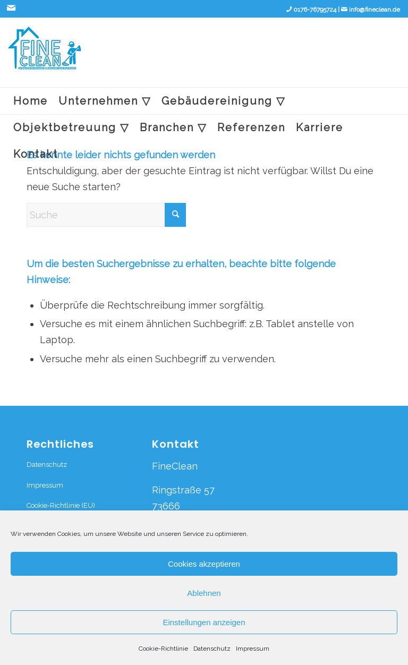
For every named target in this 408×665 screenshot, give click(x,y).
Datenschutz (212, 648)
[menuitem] (30, 101)
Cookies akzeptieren (204, 563)
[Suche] (106, 215)
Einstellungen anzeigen (204, 622)
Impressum (252, 648)
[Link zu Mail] (11, 8)
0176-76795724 (314, 9)
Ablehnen (203, 593)
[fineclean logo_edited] (45, 56)
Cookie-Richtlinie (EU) (61, 505)
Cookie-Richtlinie (163, 648)
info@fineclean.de (374, 9)
